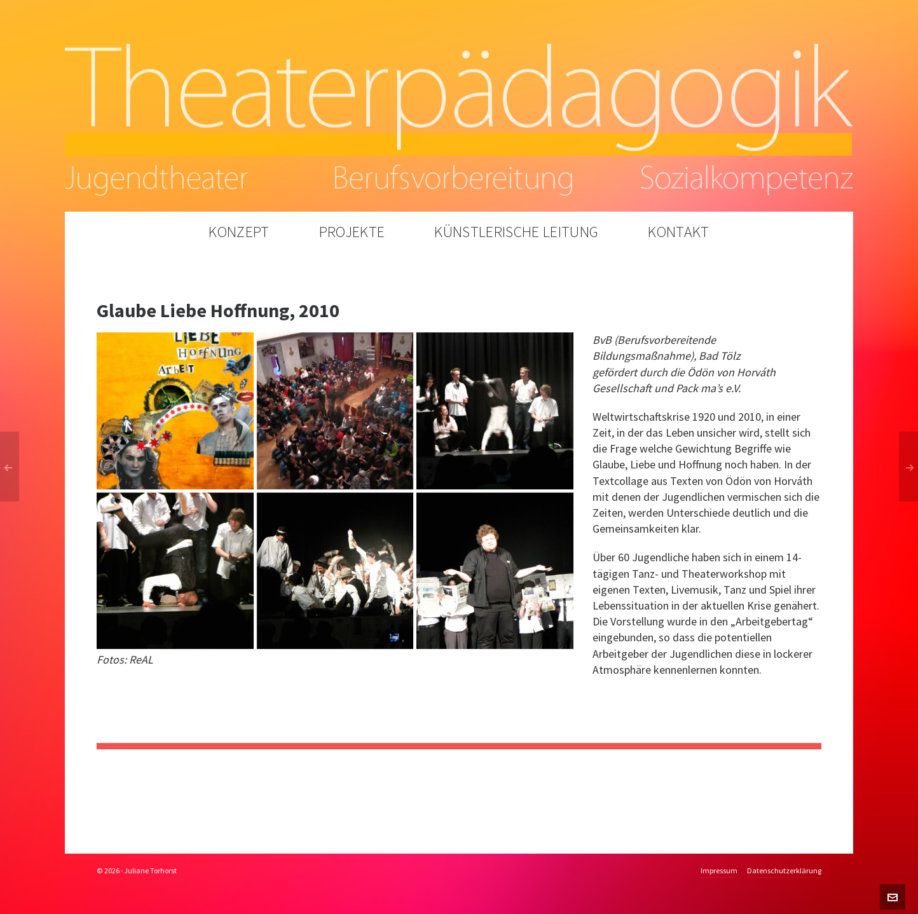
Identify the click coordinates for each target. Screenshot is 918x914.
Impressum (719, 871)
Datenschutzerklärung (784, 871)
